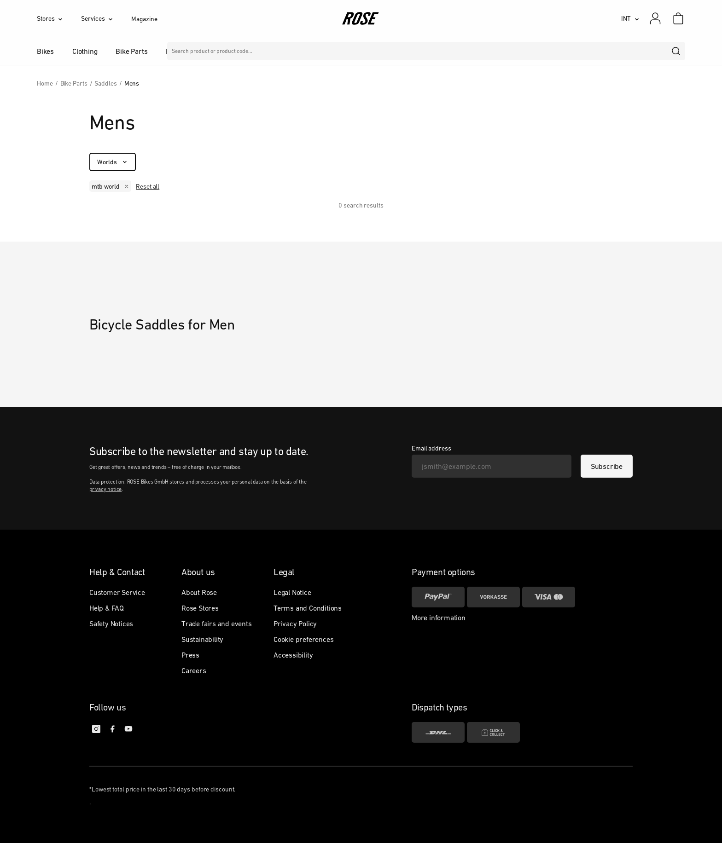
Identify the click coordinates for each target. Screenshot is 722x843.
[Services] (106, 18)
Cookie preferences (303, 639)
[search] (676, 51)
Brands (280, 51)
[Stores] (59, 18)
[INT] (630, 18)
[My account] (655, 18)
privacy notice (105, 489)
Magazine (144, 19)
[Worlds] (112, 162)
